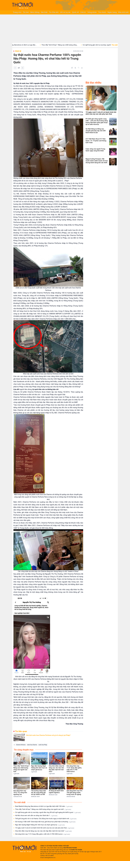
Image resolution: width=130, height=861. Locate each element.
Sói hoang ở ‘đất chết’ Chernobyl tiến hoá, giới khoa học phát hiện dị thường (45, 822)
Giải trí (83, 12)
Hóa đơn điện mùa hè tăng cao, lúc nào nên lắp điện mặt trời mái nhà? (43, 831)
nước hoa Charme (32, 744)
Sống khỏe (92, 12)
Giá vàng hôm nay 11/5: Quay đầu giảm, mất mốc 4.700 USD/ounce (42, 834)
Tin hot (26, 12)
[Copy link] (78, 67)
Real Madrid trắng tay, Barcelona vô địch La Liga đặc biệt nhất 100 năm (44, 806)
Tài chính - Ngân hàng (107, 12)
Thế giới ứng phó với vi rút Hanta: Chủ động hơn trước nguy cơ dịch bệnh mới (46, 819)
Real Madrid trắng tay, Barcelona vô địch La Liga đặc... (21, 45)
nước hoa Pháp (43, 744)
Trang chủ (17, 12)
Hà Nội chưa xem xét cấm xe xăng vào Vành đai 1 (36, 816)
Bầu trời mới (123, 12)
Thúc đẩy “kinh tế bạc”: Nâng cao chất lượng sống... (63, 45)
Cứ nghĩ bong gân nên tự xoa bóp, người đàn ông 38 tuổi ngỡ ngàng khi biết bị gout (48, 812)
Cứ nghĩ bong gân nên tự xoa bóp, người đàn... (102, 45)
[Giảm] (15, 67)
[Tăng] (22, 67)
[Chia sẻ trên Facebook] (72, 68)
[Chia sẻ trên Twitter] (75, 68)
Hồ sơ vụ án (65, 12)
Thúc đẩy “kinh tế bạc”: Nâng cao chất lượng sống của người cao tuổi (43, 809)
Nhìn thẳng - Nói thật (38, 12)
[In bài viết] (82, 68)
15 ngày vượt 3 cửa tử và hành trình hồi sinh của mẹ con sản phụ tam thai (44, 828)
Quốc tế (75, 12)
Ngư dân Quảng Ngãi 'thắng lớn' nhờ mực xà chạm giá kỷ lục (40, 825)
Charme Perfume (21, 744)
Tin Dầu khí (53, 12)
